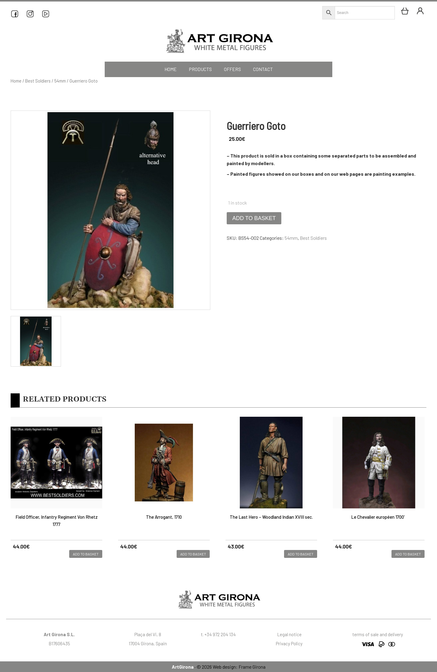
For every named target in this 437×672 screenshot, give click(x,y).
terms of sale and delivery (377, 634)
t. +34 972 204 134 (218, 634)
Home (16, 80)
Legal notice (289, 634)
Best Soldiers (38, 80)
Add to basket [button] (86, 554)
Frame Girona (252, 667)
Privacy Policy (289, 643)
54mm (60, 80)
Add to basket (254, 218)
